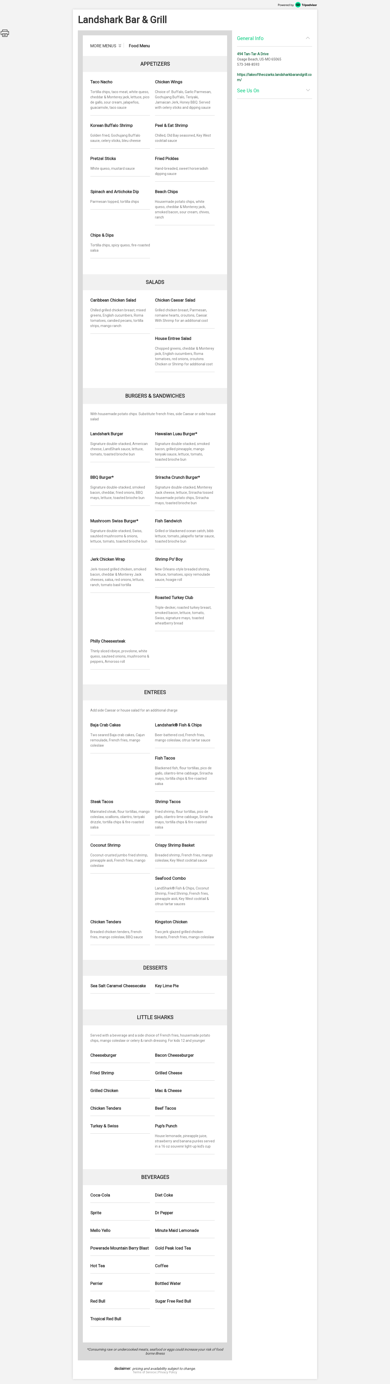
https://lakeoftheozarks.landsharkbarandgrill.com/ (274, 77)
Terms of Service (144, 1372)
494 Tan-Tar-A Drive (253, 54)
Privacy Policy (167, 1372)
